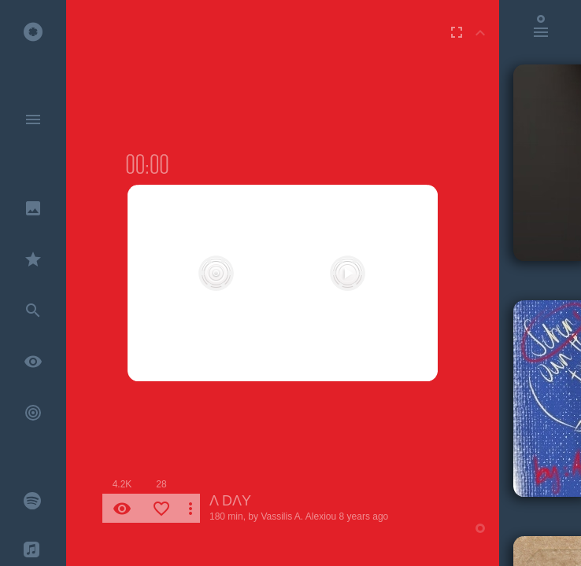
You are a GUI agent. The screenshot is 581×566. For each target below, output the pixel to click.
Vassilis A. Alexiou (298, 516)
